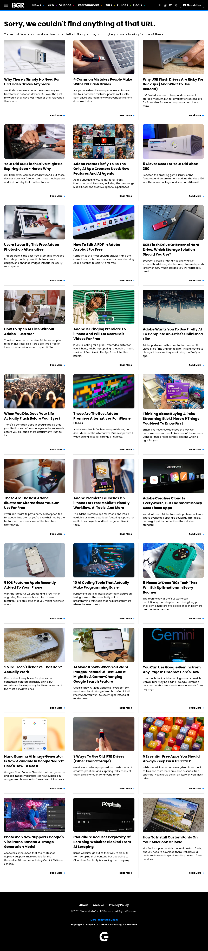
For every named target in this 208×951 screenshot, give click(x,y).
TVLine (103, 924)
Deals (137, 5)
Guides (122, 5)
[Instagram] (165, 5)
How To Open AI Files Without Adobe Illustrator (29, 331)
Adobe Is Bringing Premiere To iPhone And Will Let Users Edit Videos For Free (99, 334)
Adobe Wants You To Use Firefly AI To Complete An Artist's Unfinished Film (173, 334)
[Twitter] (159, 5)
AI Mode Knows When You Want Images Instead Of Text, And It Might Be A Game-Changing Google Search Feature (100, 674)
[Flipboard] (170, 5)
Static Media (87, 911)
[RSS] (176, 5)
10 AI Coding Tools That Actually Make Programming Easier (101, 585)
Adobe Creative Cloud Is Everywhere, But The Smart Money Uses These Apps (172, 503)
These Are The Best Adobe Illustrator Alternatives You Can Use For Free (31, 503)
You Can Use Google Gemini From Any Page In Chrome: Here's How (172, 669)
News (36, 5)
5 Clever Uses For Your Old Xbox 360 (170, 166)
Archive (98, 905)
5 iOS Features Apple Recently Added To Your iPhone (30, 585)
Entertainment (87, 5)
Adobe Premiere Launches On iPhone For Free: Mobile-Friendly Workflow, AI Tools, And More (101, 503)
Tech (50, 5)
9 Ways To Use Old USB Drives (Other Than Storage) (98, 758)
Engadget (76, 924)
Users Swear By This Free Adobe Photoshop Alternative (31, 247)
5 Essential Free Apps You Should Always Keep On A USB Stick (171, 758)
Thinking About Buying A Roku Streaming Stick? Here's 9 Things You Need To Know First (171, 419)
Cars (108, 5)
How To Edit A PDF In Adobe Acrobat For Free (96, 247)
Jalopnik (91, 924)
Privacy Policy (119, 905)
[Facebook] (154, 5)
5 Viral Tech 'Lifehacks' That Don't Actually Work (33, 669)
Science (65, 5)
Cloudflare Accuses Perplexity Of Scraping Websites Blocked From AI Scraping (102, 842)
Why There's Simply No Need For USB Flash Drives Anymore (32, 81)
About (83, 905)
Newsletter (192, 5)
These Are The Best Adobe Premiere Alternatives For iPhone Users (102, 418)
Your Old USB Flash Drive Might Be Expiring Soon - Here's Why (33, 166)
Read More (56, 115)
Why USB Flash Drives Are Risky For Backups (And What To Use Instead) (173, 84)
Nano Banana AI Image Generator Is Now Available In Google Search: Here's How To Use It (34, 761)
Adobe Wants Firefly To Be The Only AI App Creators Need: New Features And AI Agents (101, 169)
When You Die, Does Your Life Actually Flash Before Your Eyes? (32, 416)
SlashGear (131, 924)
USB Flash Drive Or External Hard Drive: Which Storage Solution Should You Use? (171, 250)
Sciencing (116, 924)
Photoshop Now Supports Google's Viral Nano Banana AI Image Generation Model (34, 842)
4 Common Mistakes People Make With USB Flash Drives (102, 81)
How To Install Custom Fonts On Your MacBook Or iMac (170, 839)
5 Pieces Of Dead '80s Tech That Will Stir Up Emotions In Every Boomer (170, 588)
